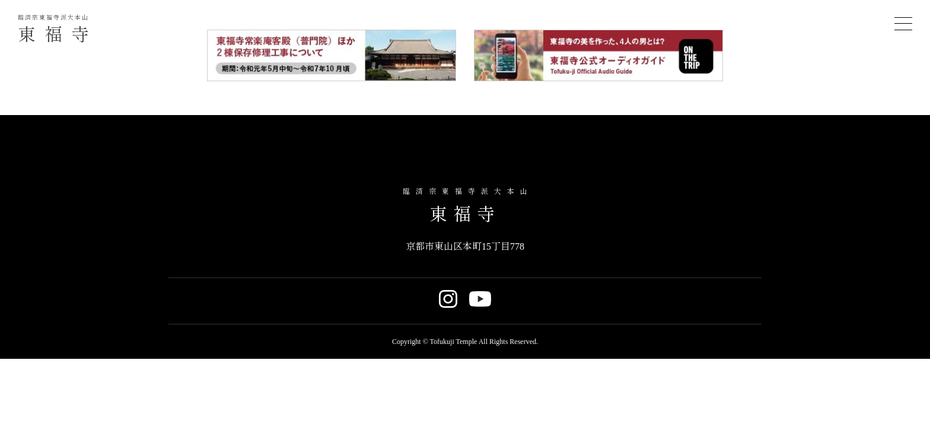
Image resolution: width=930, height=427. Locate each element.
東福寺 (58, 29)
